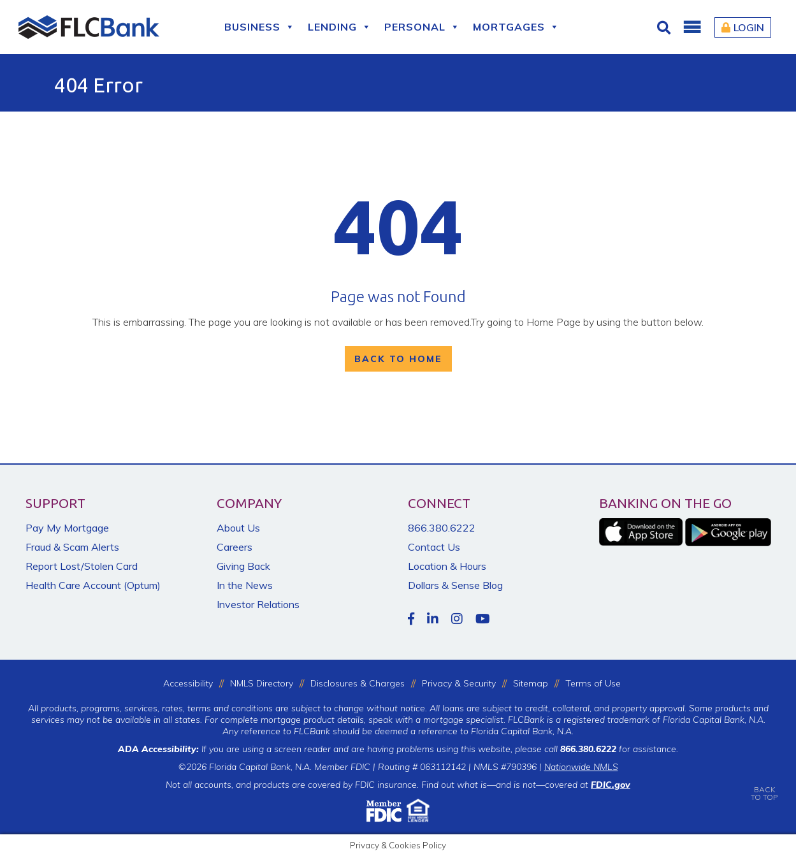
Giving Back (243, 566)
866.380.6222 (441, 527)
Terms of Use (593, 683)
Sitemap (530, 683)
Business (259, 27)
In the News (245, 585)
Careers (234, 546)
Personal (422, 27)
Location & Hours (447, 566)
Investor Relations (258, 604)
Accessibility (188, 683)
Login (742, 27)
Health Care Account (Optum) (93, 585)
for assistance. (619, 749)
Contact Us (434, 546)
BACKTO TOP (764, 784)
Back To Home (398, 359)
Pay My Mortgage (67, 527)
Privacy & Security (459, 683)
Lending (340, 27)
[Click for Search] (665, 27)
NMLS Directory (261, 683)
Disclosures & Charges (357, 683)
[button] (691, 27)
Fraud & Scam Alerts (72, 546)
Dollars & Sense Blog (455, 585)
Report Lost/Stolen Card (81, 566)
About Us (238, 527)
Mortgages (516, 27)
